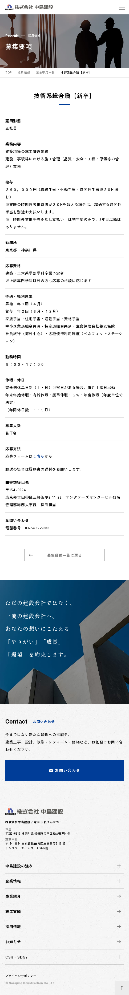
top (8, 72)
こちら (39, 456)
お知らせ (63, 941)
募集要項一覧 (45, 72)
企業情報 (13, 881)
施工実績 (63, 911)
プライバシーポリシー (21, 975)
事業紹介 (63, 896)
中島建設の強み (19, 865)
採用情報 (24, 72)
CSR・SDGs (16, 957)
